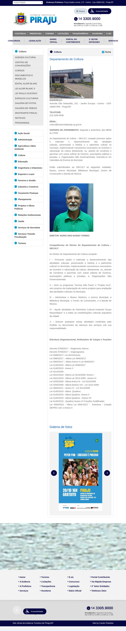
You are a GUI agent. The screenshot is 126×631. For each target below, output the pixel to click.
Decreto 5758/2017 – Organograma (67, 352)
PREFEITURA (36, 33)
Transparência (47, 586)
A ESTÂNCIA (20, 33)
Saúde (19, 221)
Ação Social (22, 133)
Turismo (20, 243)
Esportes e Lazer (24, 174)
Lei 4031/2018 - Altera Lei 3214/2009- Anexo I (72, 375)
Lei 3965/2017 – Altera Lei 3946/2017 (68, 358)
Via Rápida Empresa (100, 582)
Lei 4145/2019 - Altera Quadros (65, 391)
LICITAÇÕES (63, 33)
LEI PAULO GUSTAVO (26, 93)
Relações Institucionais (27, 215)
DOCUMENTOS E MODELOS (24, 77)
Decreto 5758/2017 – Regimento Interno (69, 348)
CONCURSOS (14, 41)
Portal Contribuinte (100, 577)
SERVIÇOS (113, 41)
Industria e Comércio (26, 186)
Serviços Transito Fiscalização (24, 235)
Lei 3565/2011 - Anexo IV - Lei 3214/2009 (70, 388)
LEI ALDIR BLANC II (25, 88)
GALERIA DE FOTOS (25, 103)
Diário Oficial (74, 591)
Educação (21, 161)
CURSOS (19, 70)
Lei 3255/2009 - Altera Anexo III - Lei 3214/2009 (73, 381)
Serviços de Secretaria (27, 227)
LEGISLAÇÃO (35, 41)
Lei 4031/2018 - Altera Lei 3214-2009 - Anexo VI (73, 378)
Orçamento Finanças (26, 193)
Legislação (73, 586)
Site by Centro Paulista (103, 623)
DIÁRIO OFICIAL (53, 40)
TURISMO (49, 33)
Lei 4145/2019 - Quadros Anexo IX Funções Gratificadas (77, 401)
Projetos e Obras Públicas (24, 207)
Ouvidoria (45, 591)
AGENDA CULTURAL (25, 57)
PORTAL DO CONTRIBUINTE (73, 40)
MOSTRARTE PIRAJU (26, 113)
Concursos (73, 582)
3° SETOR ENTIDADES (94, 40)
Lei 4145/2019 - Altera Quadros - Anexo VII (70, 398)
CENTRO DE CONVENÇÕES (23, 64)
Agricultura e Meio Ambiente (25, 147)
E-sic (71, 577)
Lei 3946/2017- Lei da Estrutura (65, 355)
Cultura (20, 51)
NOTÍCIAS (20, 118)
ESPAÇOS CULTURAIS (26, 98)
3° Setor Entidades (100, 586)
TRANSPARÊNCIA (80, 33)
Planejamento (22, 199)
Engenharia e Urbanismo (28, 167)
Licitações (45, 582)
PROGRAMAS (22, 122)
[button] (99, 11)
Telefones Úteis (98, 591)
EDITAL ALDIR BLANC (26, 83)
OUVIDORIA (97, 33)
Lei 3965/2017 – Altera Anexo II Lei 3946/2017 (72, 361)
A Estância (24, 582)
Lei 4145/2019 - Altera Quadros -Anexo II (69, 394)
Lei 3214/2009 (56, 371)
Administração (23, 139)
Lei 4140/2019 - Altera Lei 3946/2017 (68, 365)
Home (21, 577)
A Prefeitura (24, 586)
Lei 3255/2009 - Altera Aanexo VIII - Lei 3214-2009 (74, 384)
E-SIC (108, 33)
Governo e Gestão (25, 180)
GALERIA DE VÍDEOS (26, 108)
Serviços (23, 591)
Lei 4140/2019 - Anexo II (61, 368)
